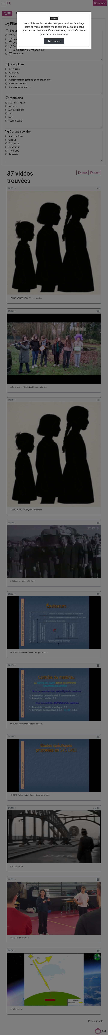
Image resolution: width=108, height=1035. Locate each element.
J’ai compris (53, 41)
